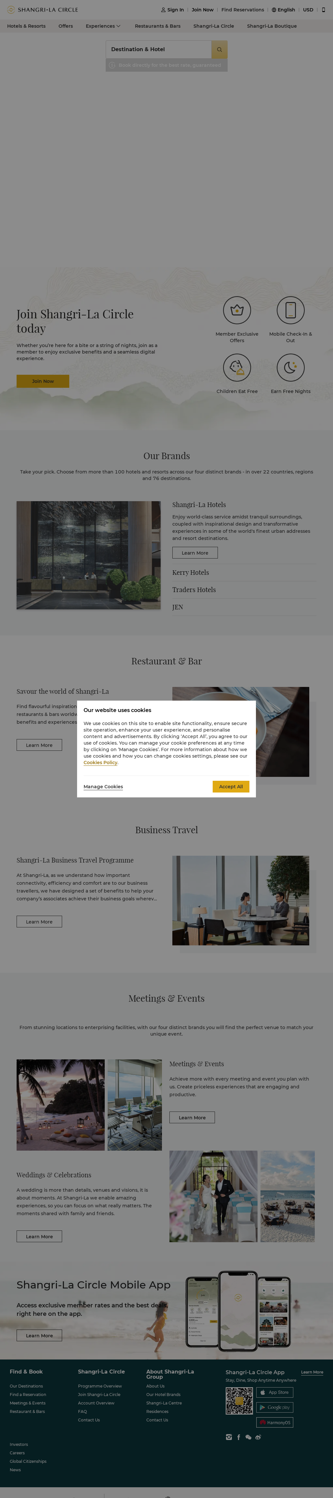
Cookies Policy (100, 762)
